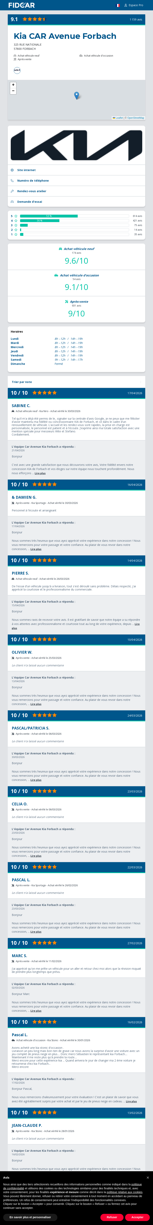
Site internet (23, 170)
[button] (148, 1177)
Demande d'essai (26, 202)
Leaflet (118, 118)
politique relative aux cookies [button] (124, 1192)
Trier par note (22, 382)
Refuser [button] (112, 1217)
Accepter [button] (137, 1217)
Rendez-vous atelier (28, 191)
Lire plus (40, 473)
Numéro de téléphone (30, 180)
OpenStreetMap (135, 118)
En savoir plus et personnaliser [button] (30, 1217)
